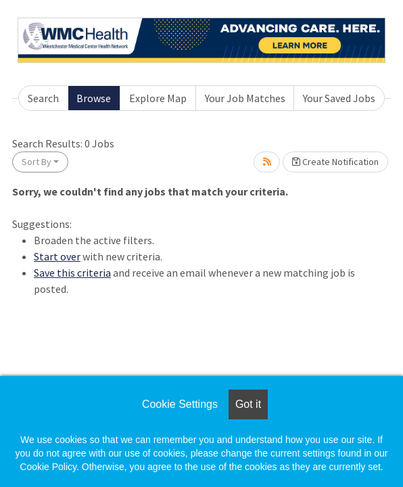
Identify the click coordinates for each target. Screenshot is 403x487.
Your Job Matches (245, 98)
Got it (248, 404)
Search (43, 98)
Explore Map (158, 98)
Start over (57, 256)
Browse (93, 98)
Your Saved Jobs (339, 98)
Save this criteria (72, 272)
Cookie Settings (180, 404)
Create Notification (335, 162)
